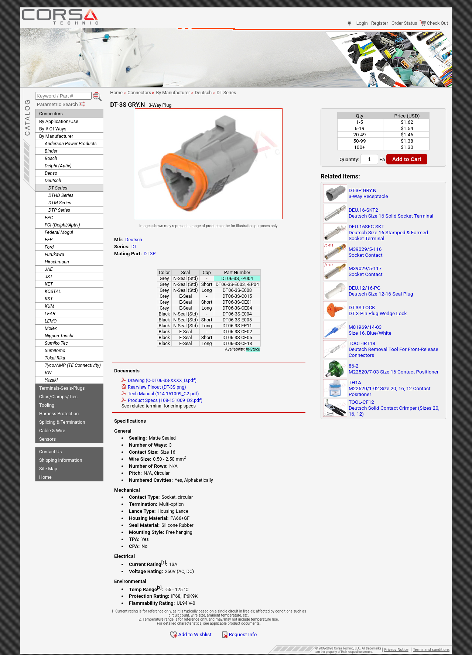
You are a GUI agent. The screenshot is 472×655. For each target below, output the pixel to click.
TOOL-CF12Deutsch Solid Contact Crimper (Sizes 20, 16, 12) (394, 408)
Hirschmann (57, 260)
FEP (48, 238)
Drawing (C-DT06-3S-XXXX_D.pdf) (166, 380)
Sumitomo (55, 349)
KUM (49, 305)
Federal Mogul (59, 231)
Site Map (48, 467)
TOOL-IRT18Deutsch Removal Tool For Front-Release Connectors (393, 349)
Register (379, 23)
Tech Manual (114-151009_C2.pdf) (167, 393)
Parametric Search (61, 103)
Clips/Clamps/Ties (58, 395)
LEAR (50, 312)
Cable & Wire (52, 429)
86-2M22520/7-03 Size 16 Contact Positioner (394, 369)
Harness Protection (59, 412)
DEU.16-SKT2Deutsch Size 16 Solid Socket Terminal (391, 213)
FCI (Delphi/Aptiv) (62, 223)
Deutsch (53, 179)
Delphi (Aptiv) (58, 164)
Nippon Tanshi (59, 334)
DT (142, 246)
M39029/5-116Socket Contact (366, 252)
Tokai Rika (55, 356)
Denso (51, 172)
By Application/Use (58, 120)
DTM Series (59, 201)
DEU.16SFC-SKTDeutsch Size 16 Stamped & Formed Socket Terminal (388, 232)
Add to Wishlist (198, 634)
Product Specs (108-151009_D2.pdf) (169, 400)
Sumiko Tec (56, 342)
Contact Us (50, 450)
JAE (48, 268)
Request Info (246, 634)
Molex (51, 327)
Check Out (434, 23)
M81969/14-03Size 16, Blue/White (370, 330)
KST (49, 297)
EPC (49, 216)
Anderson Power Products (71, 142)
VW (48, 371)
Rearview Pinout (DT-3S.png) (161, 387)
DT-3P (157, 253)
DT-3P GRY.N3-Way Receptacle (368, 193)
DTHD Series (60, 194)
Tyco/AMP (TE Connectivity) (73, 364)
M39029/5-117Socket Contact (366, 271)
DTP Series (59, 209)
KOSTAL (53, 290)
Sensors (47, 438)
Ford (49, 246)
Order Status (404, 23)
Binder (51, 150)
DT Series (57, 187)
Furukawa (54, 253)
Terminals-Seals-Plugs (62, 387)
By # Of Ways (52, 127)
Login (362, 23)
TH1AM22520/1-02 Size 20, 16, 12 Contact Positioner (390, 388)
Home (45, 476)
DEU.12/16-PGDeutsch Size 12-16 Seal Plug (381, 291)
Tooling (46, 404)
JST (48, 275)
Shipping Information (60, 459)
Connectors (51, 112)
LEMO (51, 320)
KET (49, 283)
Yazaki (51, 379)
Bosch (51, 157)
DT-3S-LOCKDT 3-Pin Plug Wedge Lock (378, 310)
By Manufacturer (56, 135)
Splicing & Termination (62, 421)
